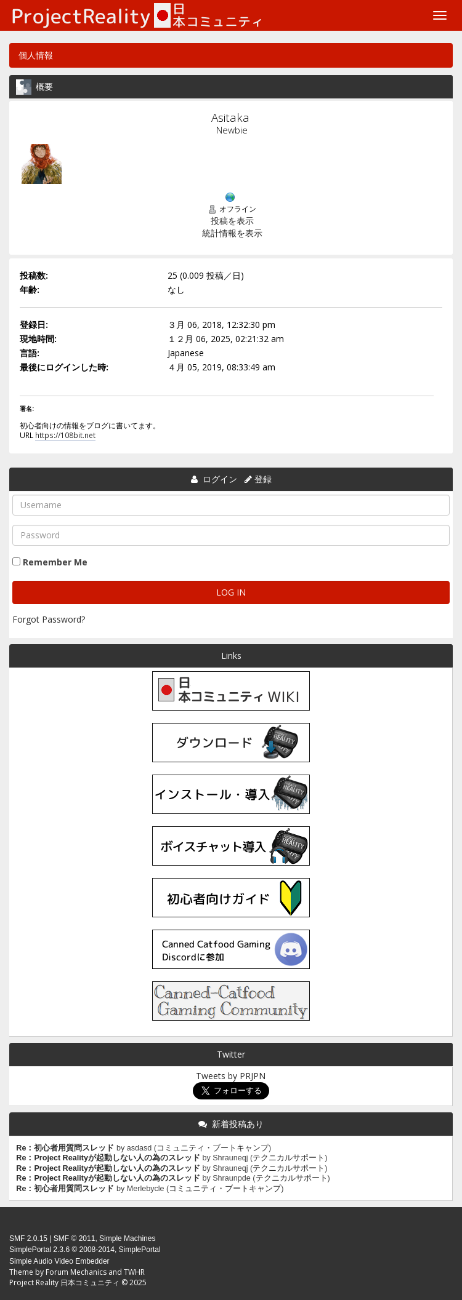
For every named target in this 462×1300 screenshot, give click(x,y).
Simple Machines (127, 1238)
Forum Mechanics (76, 1272)
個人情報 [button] (35, 55)
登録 (263, 479)
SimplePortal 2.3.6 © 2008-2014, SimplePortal (85, 1249)
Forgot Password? (48, 619)
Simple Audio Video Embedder (59, 1261)
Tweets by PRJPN (230, 1076)
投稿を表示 (232, 220)
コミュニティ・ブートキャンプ (212, 1148)
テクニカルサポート (289, 1158)
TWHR (134, 1272)
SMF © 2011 (74, 1238)
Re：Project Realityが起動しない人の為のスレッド (108, 1158)
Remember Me (55, 562)
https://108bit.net (65, 435)
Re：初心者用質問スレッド (65, 1148)
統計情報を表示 (232, 233)
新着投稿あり (238, 1124)
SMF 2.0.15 (28, 1238)
